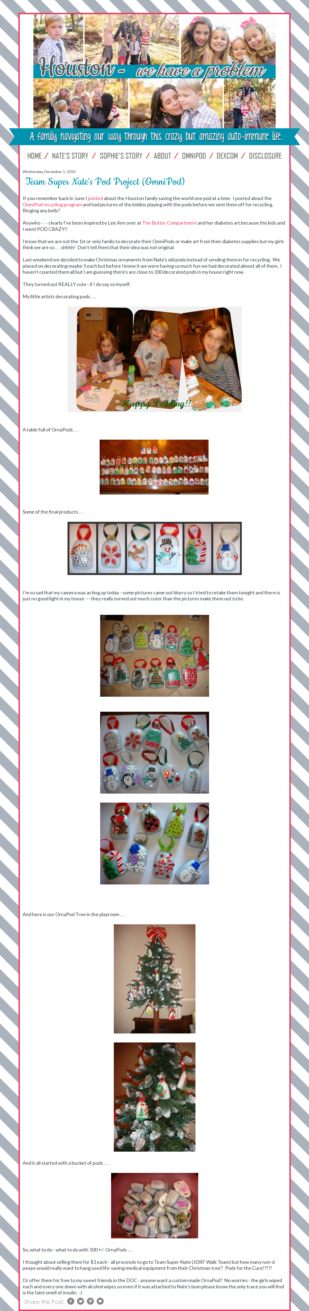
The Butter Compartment (170, 223)
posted (95, 198)
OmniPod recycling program (52, 204)
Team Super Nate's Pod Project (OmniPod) (105, 182)
